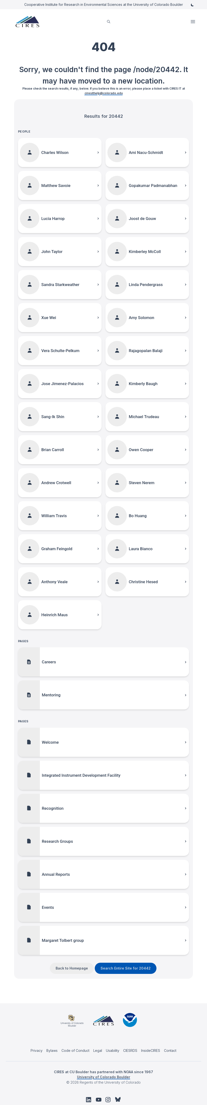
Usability (112, 1050)
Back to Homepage (72, 968)
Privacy (37, 1050)
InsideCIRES (150, 1050)
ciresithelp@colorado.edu (104, 93)
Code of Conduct (75, 1050)
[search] (108, 22)
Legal (97, 1050)
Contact (170, 1050)
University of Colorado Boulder (103, 1077)
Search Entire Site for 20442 (126, 968)
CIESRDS (130, 1050)
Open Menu (193, 22)
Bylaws (52, 1050)
